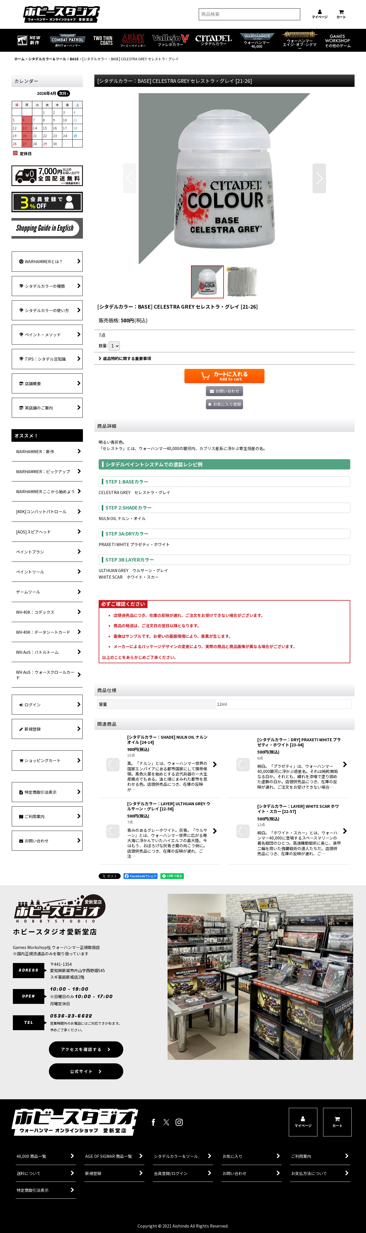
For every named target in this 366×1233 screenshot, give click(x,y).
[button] (129, 178)
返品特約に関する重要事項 (125, 358)
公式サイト (86, 1082)
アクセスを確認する (86, 1061)
